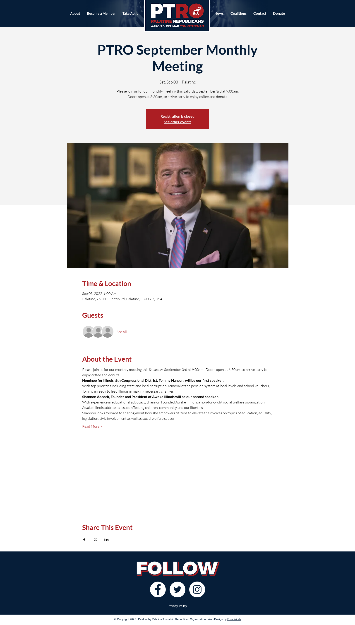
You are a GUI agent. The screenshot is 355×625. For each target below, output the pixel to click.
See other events (177, 121)
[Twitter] (177, 589)
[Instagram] (197, 589)
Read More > (92, 426)
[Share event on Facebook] (84, 539)
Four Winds (234, 619)
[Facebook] (158, 589)
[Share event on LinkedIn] (106, 539)
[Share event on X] (95, 539)
